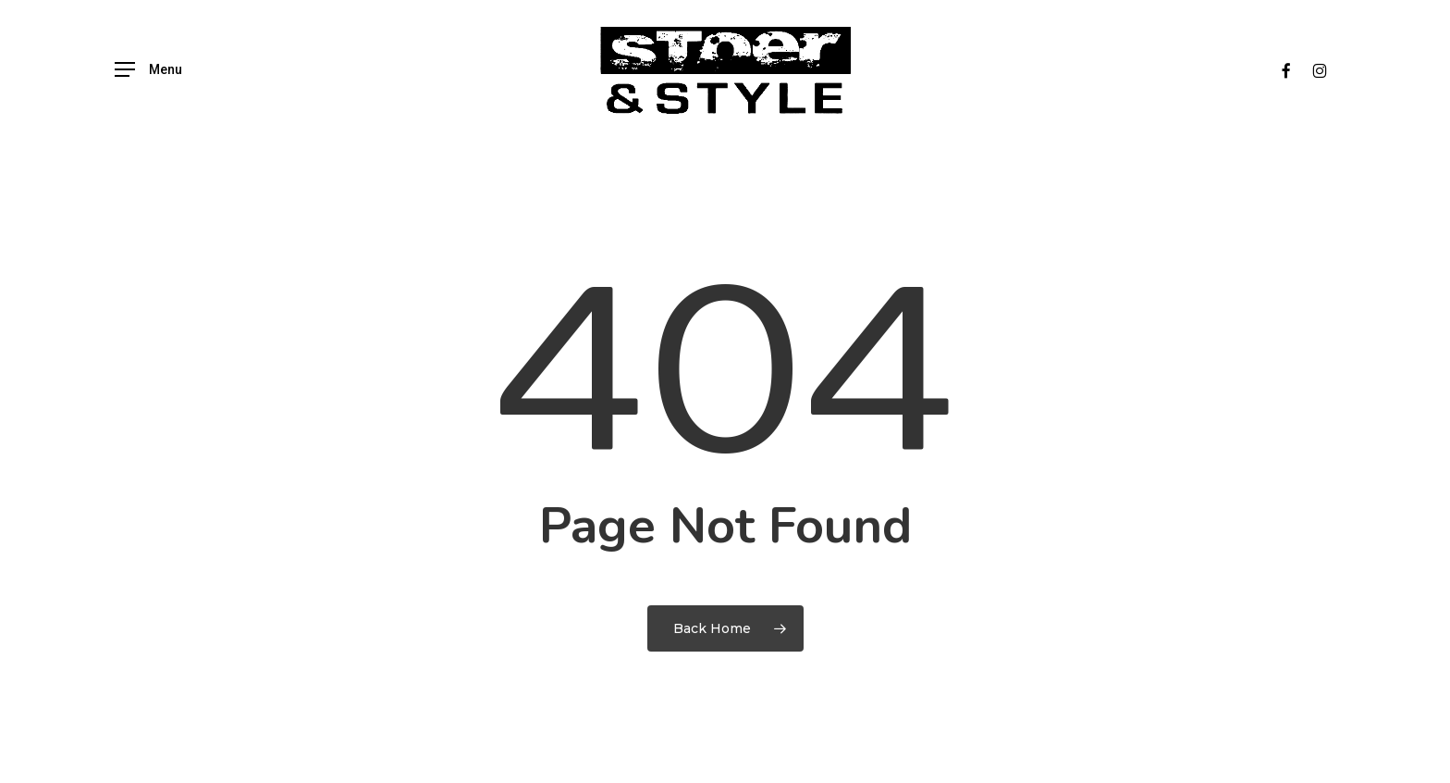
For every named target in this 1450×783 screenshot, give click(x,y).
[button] (148, 70)
